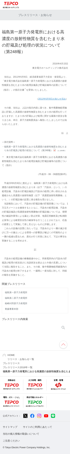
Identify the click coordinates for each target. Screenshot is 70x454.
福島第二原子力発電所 (16, 298)
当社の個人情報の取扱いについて (21, 433)
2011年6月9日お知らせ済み (52, 99)
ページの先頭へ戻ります (63, 344)
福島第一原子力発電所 (16, 292)
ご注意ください (11, 440)
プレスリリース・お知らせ (35, 15)
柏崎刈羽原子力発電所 (16, 303)
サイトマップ (10, 427)
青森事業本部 (11, 309)
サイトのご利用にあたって (37, 427)
